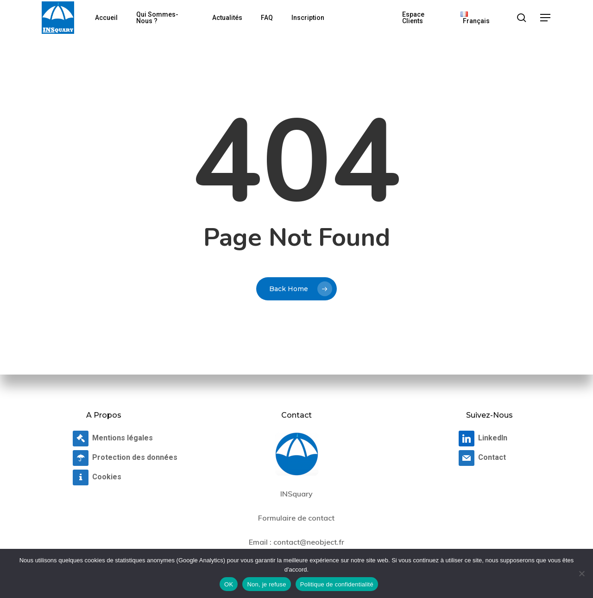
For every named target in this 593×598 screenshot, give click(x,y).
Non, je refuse (266, 584)
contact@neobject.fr (308, 542)
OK (228, 584)
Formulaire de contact (296, 517)
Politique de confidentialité (336, 584)
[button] (545, 18)
